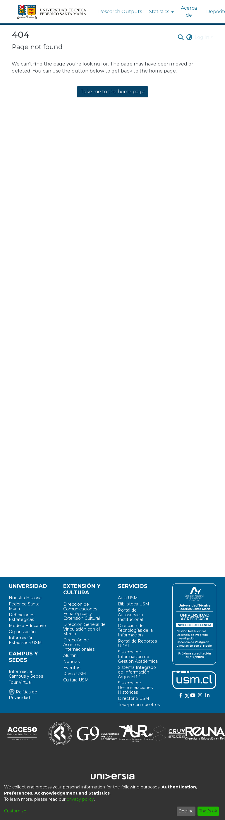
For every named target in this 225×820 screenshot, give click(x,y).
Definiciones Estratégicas (21, 617)
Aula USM (128, 597)
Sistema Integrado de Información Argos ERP (137, 672)
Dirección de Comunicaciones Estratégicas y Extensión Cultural (81, 611)
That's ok (208, 811)
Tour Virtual (20, 682)
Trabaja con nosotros (139, 704)
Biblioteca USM (133, 604)
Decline (186, 811)
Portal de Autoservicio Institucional (130, 614)
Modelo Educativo (27, 625)
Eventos (71, 667)
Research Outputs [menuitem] (120, 11)
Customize (15, 811)
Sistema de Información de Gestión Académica (138, 656)
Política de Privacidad (23, 694)
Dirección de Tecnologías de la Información (135, 630)
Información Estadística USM (25, 640)
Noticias (71, 661)
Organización (22, 631)
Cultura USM (76, 680)
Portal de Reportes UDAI (137, 643)
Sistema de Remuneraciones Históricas (135, 687)
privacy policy (80, 799)
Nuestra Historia (25, 597)
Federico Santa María (24, 606)
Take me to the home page (112, 91)
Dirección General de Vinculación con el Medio (84, 629)
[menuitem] (161, 11)
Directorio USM (133, 698)
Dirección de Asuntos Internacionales (79, 644)
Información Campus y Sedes (26, 674)
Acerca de (189, 11)
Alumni (70, 655)
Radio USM (74, 673)
